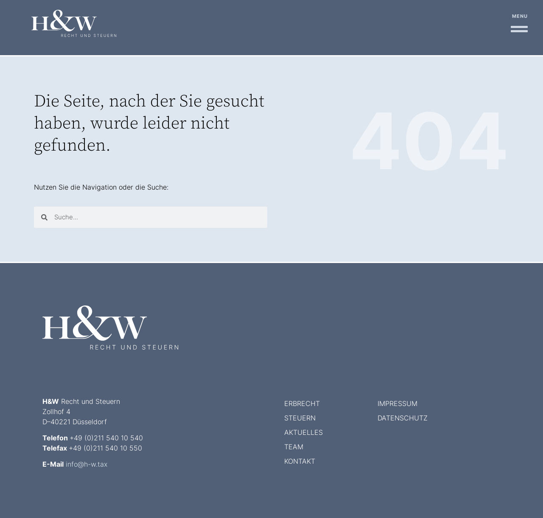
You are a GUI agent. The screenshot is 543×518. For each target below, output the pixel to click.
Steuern (300, 418)
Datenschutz (403, 418)
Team (293, 446)
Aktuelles (303, 432)
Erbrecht (302, 403)
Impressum (397, 403)
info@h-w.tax (86, 464)
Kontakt (299, 461)
